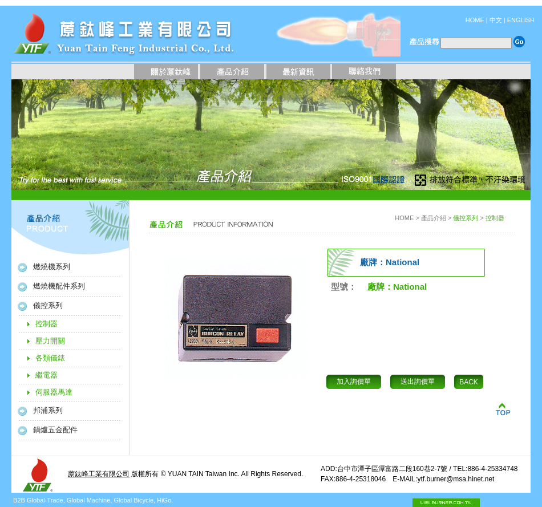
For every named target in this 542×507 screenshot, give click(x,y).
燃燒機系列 (51, 266)
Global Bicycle (133, 500)
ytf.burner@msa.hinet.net (455, 479)
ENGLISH (521, 20)
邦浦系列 (48, 410)
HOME (475, 20)
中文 (496, 20)
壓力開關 (50, 340)
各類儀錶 (50, 358)
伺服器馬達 (53, 392)
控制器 (46, 323)
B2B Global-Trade (38, 500)
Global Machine (88, 500)
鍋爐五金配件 (55, 429)
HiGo (164, 500)
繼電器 (46, 375)
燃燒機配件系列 (59, 286)
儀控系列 (48, 305)
